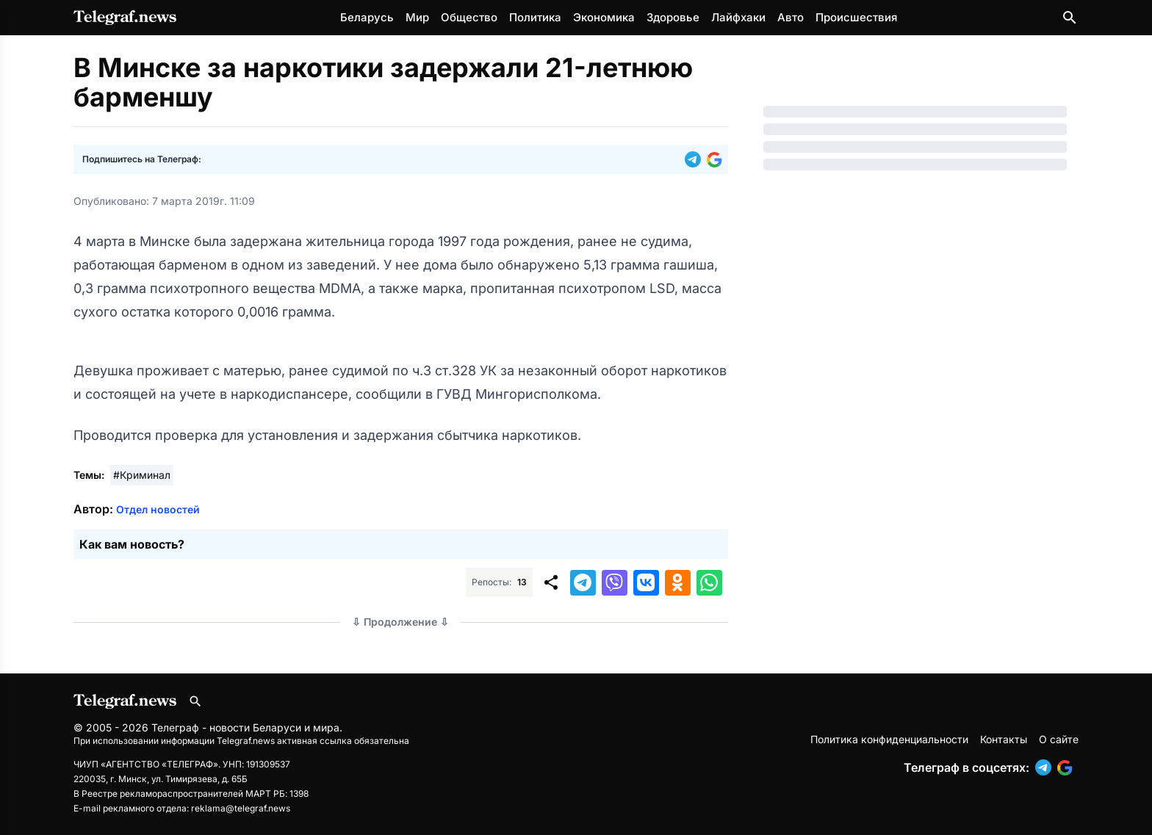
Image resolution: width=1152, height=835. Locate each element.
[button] (696, 159)
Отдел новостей (158, 509)
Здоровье (673, 17)
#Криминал (141, 475)
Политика (535, 17)
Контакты (1003, 739)
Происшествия (856, 17)
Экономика (604, 17)
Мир (417, 17)
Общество (469, 17)
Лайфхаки (738, 17)
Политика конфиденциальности (889, 739)
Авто (790, 17)
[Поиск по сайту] (1070, 17)
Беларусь (367, 17)
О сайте (1059, 739)
